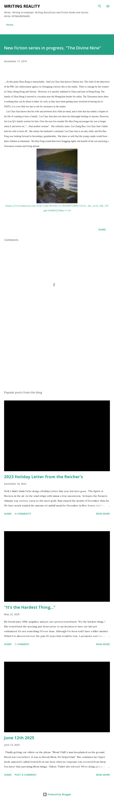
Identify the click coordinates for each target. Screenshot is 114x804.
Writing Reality (22, 6)
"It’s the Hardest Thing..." (29, 607)
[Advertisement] (57, 356)
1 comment (22, 644)
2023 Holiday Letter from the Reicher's (43, 476)
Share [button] (102, 229)
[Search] (100, 6)
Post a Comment (26, 774)
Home (9, 24)
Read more (103, 513)
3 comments (23, 513)
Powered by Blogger (57, 794)
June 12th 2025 (19, 737)
